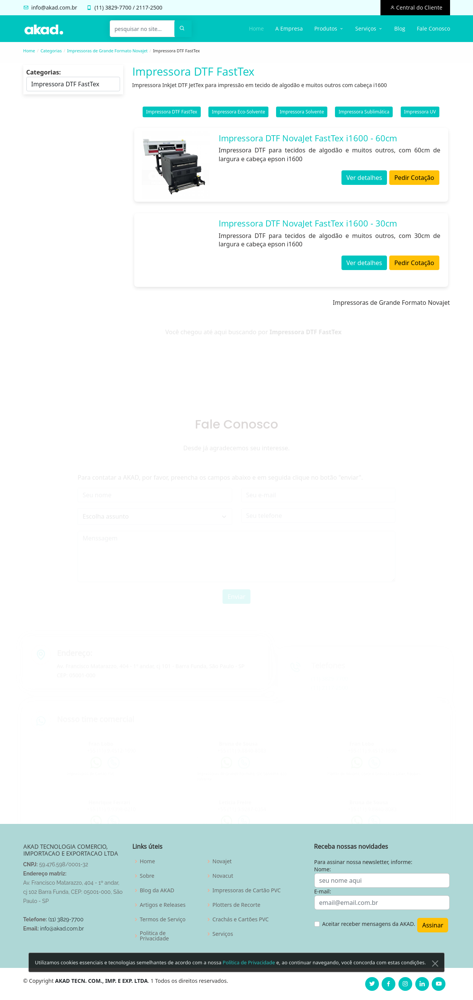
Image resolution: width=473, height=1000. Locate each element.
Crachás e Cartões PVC (241, 919)
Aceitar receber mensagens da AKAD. (368, 923)
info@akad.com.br (54, 7)
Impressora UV (420, 113)
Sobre (147, 876)
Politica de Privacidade (154, 935)
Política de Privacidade (249, 976)
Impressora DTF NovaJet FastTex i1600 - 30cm (308, 225)
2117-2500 (149, 7)
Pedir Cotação (414, 179)
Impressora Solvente (302, 113)
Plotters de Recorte (236, 905)
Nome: (322, 869)
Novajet (222, 861)
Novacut (223, 876)
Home (256, 28)
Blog (399, 28)
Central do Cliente (418, 7)
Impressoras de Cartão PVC (247, 890)
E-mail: (322, 891)
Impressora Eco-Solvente (238, 113)
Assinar (432, 925)
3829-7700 (118, 7)
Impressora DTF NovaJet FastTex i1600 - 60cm (308, 139)
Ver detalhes (364, 179)
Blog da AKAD (157, 890)
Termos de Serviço (163, 919)
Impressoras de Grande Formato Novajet (107, 50)
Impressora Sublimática (363, 113)
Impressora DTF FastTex (171, 113)
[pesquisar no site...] (142, 28)
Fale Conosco (433, 28)
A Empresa (289, 28)
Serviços (223, 934)
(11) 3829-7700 (65, 919)
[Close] (435, 978)
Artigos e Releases (163, 905)
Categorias (51, 50)
